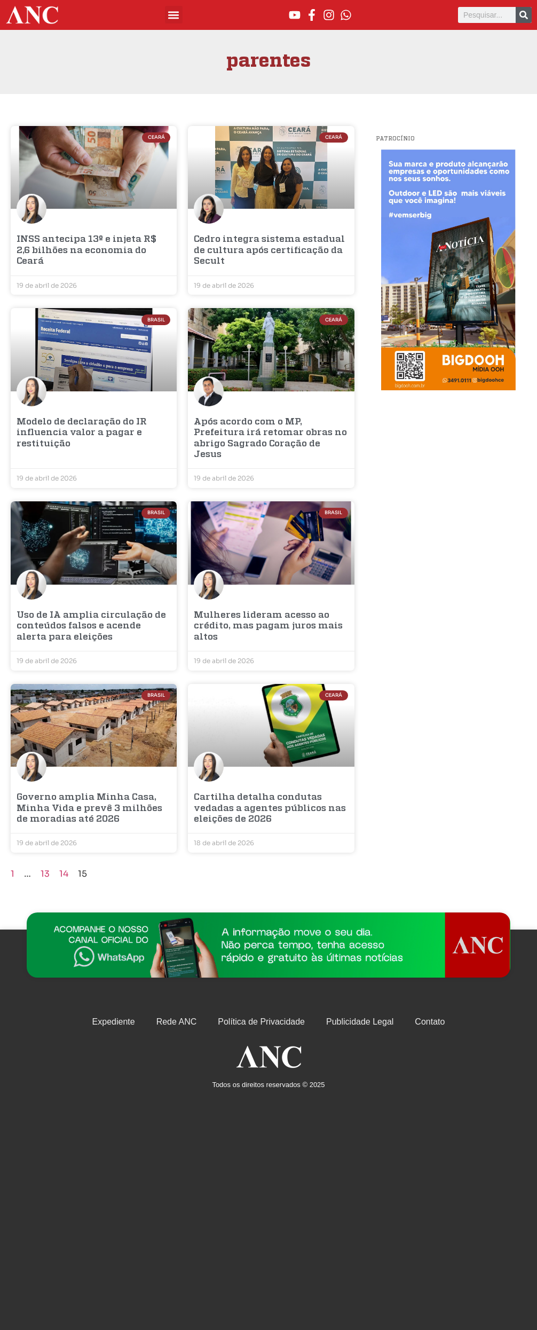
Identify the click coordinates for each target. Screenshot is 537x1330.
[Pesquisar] (524, 15)
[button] (174, 14)
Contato (430, 1021)
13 (45, 873)
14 (63, 873)
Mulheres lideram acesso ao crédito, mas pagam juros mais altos (268, 626)
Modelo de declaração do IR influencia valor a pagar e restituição (82, 433)
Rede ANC (176, 1021)
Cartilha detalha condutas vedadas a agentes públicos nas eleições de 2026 (270, 808)
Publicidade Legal (359, 1021)
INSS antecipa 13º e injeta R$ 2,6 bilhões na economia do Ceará (86, 250)
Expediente (113, 1021)
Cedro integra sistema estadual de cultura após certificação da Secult (269, 250)
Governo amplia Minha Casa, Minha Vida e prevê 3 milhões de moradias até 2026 (89, 808)
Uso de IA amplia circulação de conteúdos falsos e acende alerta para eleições (91, 626)
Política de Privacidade (261, 1021)
